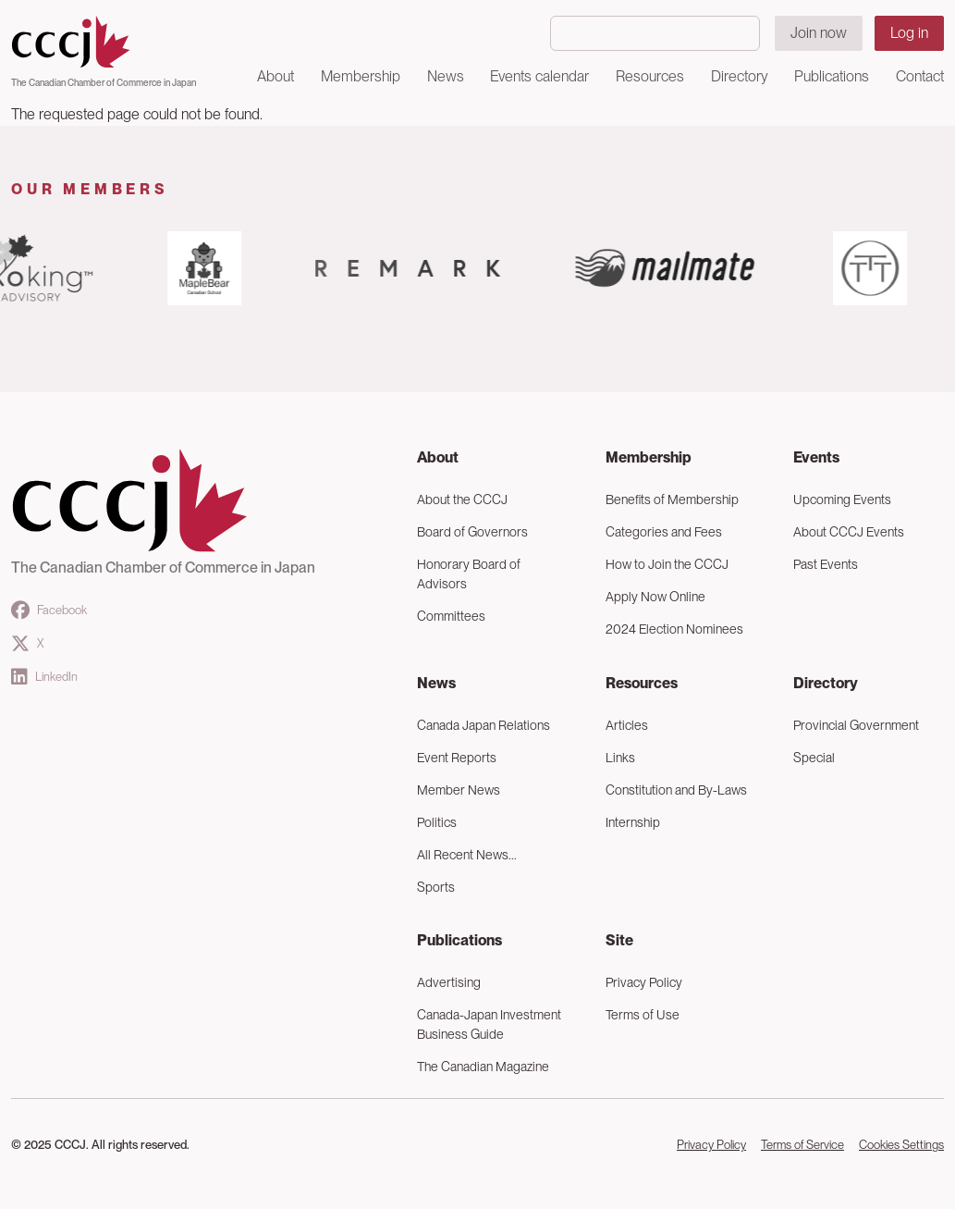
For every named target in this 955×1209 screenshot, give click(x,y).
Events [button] (816, 457)
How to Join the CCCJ (667, 564)
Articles (627, 725)
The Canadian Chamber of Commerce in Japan (103, 82)
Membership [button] (360, 76)
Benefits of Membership (672, 499)
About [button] (275, 76)
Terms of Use (643, 1014)
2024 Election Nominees (674, 629)
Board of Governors (472, 531)
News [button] (445, 76)
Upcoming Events (842, 499)
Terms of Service (802, 1145)
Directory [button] (739, 76)
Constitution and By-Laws (676, 790)
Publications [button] (831, 76)
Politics (437, 822)
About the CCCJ (462, 499)
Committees (451, 616)
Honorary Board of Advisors (468, 574)
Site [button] (619, 940)
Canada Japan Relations (483, 725)
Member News (458, 790)
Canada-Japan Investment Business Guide (489, 1024)
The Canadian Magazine (483, 1066)
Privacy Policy (644, 982)
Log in (909, 33)
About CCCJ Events (848, 531)
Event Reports (456, 757)
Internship (633, 822)
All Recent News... (467, 854)
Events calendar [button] (539, 76)
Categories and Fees (664, 531)
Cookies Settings (901, 1145)
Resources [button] (650, 76)
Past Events (825, 564)
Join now (818, 33)
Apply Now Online (655, 596)
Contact (920, 76)
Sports (436, 887)
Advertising (449, 982)
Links (620, 757)
